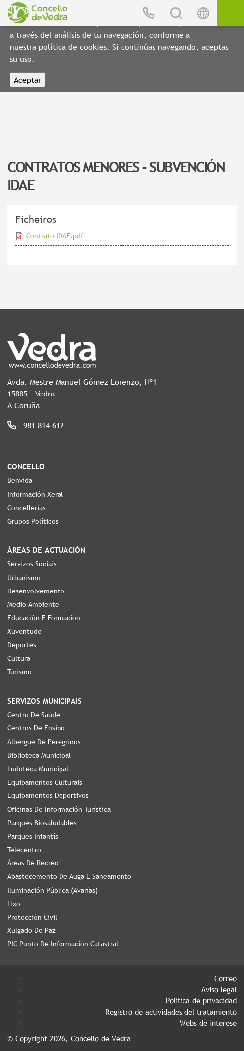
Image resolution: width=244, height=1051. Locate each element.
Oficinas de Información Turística (59, 809)
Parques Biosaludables (42, 822)
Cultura (18, 658)
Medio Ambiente (33, 604)
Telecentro (24, 849)
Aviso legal (219, 989)
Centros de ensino (36, 727)
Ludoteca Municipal (37, 768)
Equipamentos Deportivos (48, 795)
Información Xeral (35, 494)
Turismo (19, 671)
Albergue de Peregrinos (44, 741)
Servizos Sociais (32, 563)
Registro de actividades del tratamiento (171, 1012)
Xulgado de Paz (31, 930)
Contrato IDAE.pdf (54, 235)
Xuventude (24, 631)
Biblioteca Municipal (39, 755)
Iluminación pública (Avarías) (52, 890)
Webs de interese (208, 1023)
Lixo (13, 903)
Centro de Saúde (33, 714)
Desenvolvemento (35, 591)
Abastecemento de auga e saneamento (69, 876)
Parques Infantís (32, 836)
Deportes (21, 644)
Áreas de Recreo (33, 862)
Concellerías (26, 507)
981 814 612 (43, 425)
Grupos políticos (33, 521)
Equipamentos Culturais (44, 782)
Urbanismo (24, 577)
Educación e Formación (43, 617)
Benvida (19, 480)
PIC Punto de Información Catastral (62, 943)
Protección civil (32, 917)
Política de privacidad (201, 1000)
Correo (225, 978)
